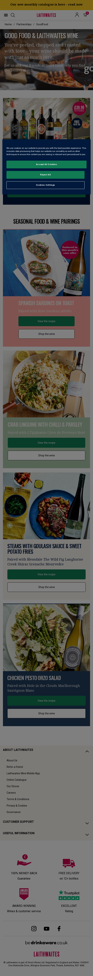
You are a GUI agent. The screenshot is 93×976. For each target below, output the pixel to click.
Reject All (45, 174)
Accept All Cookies (46, 164)
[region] (46, 166)
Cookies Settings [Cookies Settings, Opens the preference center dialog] (45, 185)
